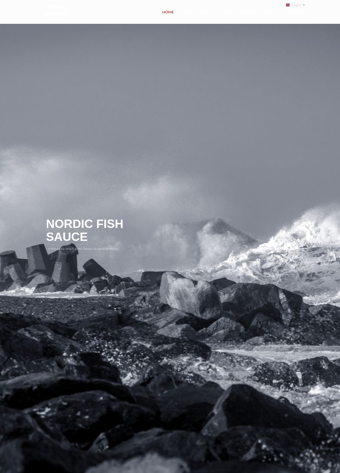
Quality (272, 12)
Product (248, 12)
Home (168, 12)
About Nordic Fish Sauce (206, 12)
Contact (296, 12)
